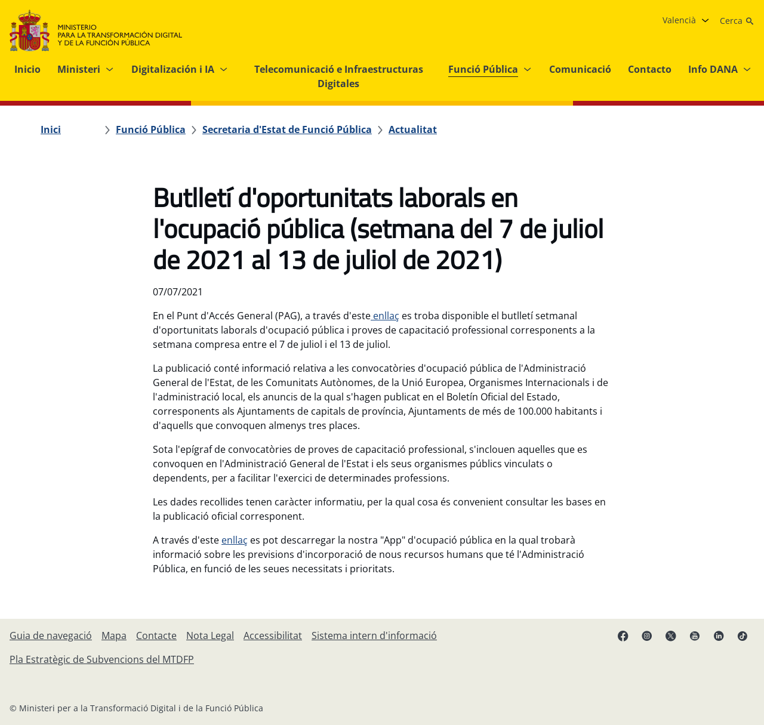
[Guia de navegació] (51, 635)
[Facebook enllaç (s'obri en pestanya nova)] (623, 635)
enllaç (385, 315)
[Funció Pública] (151, 129)
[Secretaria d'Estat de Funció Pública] (287, 129)
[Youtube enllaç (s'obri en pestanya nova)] (695, 635)
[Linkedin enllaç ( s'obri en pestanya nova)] (718, 635)
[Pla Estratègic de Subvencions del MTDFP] (102, 659)
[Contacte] (156, 635)
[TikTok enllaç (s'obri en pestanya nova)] (742, 635)
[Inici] (51, 129)
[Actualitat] (413, 129)
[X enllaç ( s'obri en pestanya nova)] (671, 635)
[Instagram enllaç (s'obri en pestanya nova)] (647, 635)
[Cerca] (737, 21)
